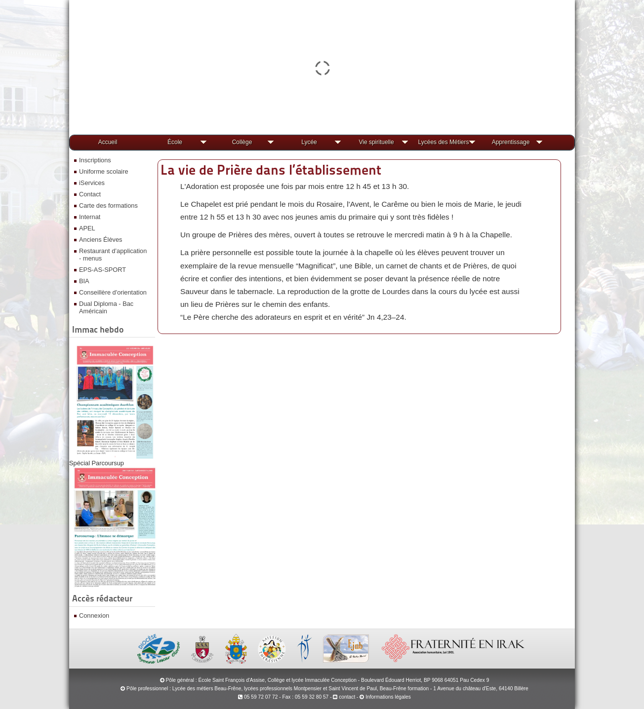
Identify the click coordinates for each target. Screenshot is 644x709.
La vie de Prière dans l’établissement (271, 169)
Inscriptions (95, 160)
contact (344, 697)
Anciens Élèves (100, 239)
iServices (92, 183)
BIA (84, 281)
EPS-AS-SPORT (102, 269)
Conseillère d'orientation (113, 292)
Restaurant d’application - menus (113, 254)
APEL (87, 228)
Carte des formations (108, 205)
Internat (89, 217)
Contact (90, 194)
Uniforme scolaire (103, 171)
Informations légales (388, 697)
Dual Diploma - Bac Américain (106, 307)
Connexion (94, 615)
